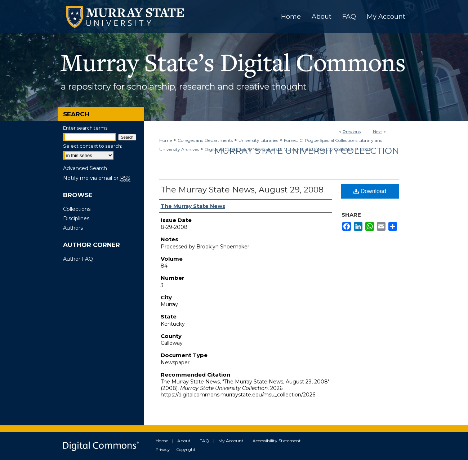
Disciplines (76, 218)
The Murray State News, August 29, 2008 (242, 190)
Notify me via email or (96, 178)
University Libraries (258, 140)
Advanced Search (85, 168)
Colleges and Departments (205, 140)
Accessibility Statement (277, 440)
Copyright (186, 449)
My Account (231, 440)
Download (369, 191)
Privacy (163, 449)
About (184, 440)
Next (377, 131)
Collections (76, 209)
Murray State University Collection (306, 151)
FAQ (204, 440)
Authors (73, 228)
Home (165, 140)
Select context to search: (92, 146)
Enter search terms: (85, 128)
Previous (352, 131)
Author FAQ (78, 259)
